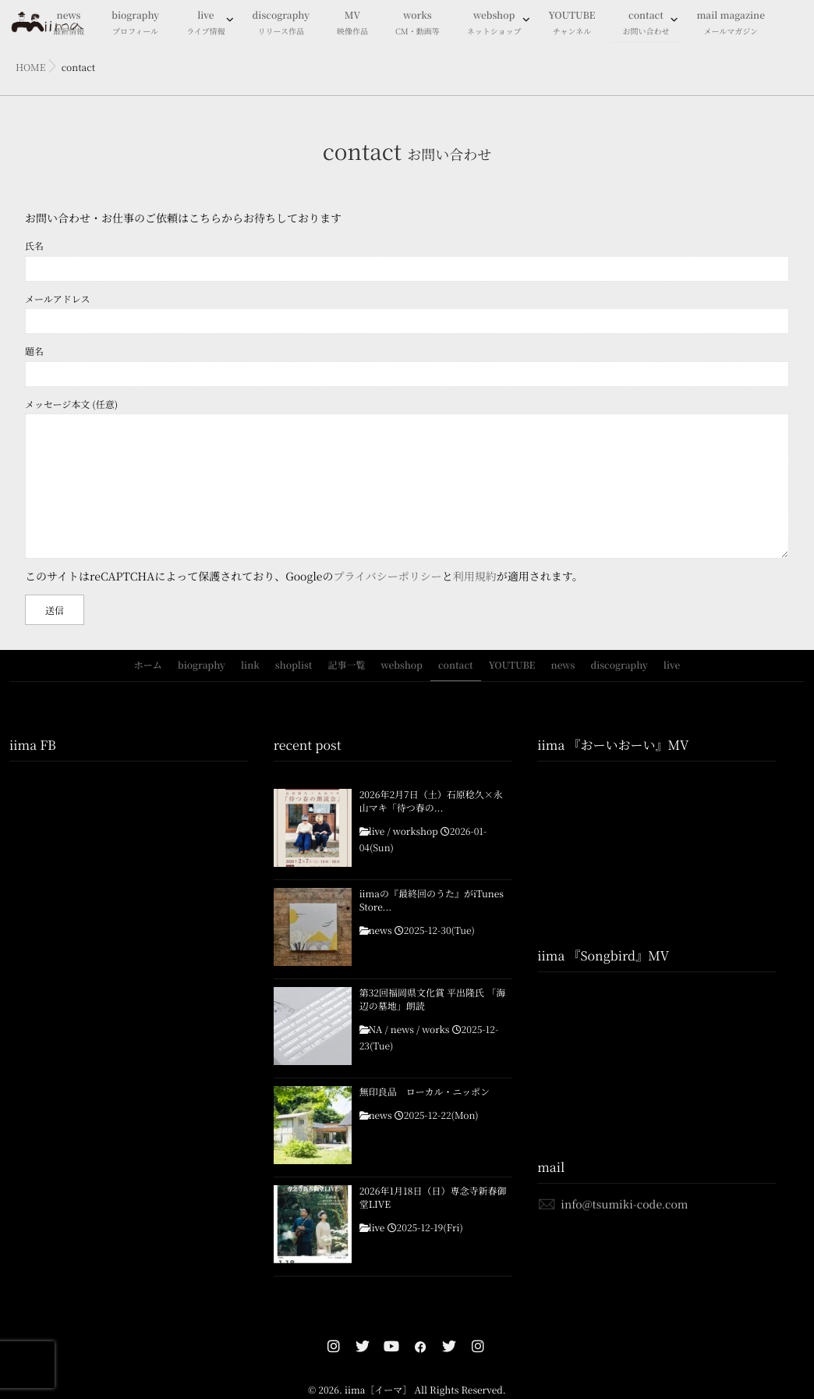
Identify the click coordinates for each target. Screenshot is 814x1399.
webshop (494, 24)
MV (352, 24)
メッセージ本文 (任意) (407, 478)
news (563, 665)
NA (376, 1030)
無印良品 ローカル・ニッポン (429, 1092)
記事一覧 (346, 665)
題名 (407, 365)
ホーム (148, 665)
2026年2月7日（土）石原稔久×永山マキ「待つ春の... (431, 802)
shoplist (294, 665)
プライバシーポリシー (388, 576)
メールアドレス (407, 313)
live (205, 24)
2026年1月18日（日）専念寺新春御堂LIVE (433, 1198)
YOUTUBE (572, 24)
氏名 (407, 260)
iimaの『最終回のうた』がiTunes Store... (431, 901)
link (250, 665)
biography (135, 24)
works (417, 24)
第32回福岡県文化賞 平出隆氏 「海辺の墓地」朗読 (432, 1000)
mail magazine (730, 24)
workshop (415, 832)
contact (645, 24)
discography (281, 24)
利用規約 (475, 576)
